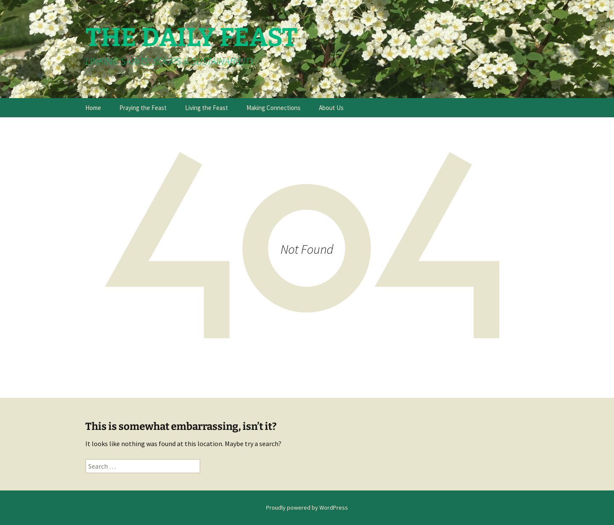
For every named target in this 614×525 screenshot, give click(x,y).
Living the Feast (206, 108)
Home (93, 108)
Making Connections (273, 108)
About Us (331, 108)
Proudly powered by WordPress (307, 507)
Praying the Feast (143, 108)
